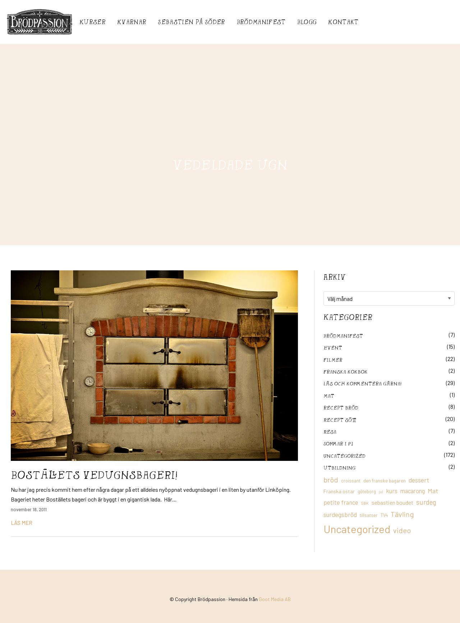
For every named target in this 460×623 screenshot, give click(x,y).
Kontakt (343, 21)
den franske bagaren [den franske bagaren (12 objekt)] (384, 481)
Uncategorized (344, 456)
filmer (332, 360)
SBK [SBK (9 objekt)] (365, 503)
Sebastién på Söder (191, 21)
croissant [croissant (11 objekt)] (350, 481)
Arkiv (334, 276)
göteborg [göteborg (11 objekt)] (367, 491)
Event (332, 347)
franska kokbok (345, 371)
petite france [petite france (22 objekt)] (340, 502)
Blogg (307, 21)
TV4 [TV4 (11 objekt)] (384, 515)
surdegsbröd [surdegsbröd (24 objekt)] (340, 514)
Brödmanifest (261, 21)
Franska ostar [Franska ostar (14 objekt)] (339, 491)
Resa (329, 432)
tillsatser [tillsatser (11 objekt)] (369, 515)
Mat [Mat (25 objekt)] (433, 491)
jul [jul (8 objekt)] (381, 491)
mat (328, 396)
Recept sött (339, 420)
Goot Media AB (275, 599)
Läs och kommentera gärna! (362, 383)
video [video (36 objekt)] (402, 530)
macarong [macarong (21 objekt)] (412, 490)
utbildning (339, 467)
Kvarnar (131, 21)
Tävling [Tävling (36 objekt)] (402, 514)
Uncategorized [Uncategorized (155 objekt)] (356, 529)
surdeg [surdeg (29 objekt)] (426, 502)
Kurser (92, 21)
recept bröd (340, 407)
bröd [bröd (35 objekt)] (330, 479)
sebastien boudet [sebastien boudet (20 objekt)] (392, 502)
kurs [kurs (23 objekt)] (391, 490)
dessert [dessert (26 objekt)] (419, 480)
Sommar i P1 (338, 443)
